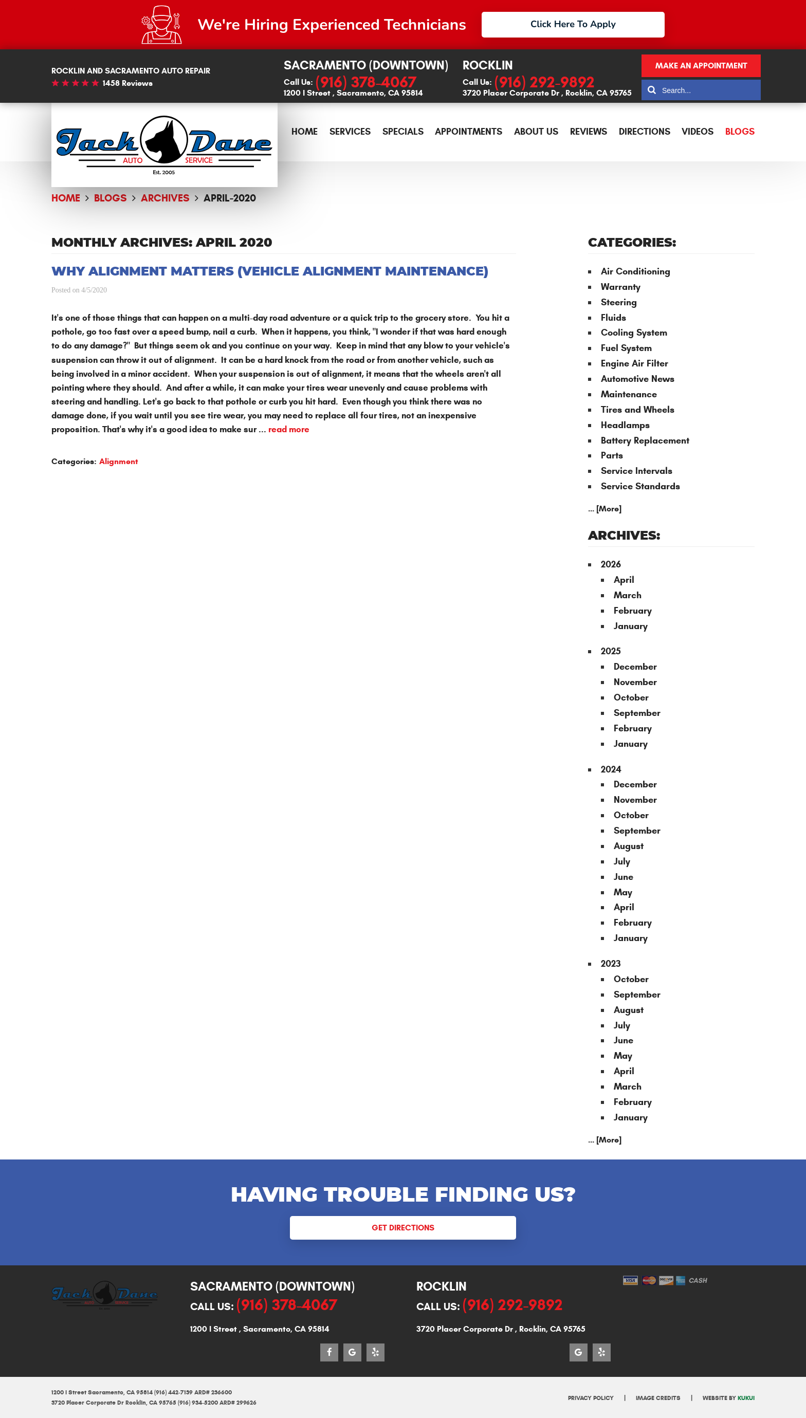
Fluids (613, 317)
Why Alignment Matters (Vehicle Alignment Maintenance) (269, 272)
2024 (611, 769)
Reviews (588, 131)
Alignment (118, 461)
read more (288, 429)
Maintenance (629, 394)
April (624, 579)
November (635, 682)
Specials (403, 131)
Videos (697, 131)
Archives (165, 198)
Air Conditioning (635, 271)
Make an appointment (701, 65)
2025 (611, 651)
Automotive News (637, 378)
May (623, 892)
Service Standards (640, 486)
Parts (612, 455)
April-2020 (230, 198)
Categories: (632, 243)
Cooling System (634, 332)
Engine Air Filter (634, 363)
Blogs (740, 131)
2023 (611, 963)
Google (352, 1352)
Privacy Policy (591, 1398)
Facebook (329, 1352)
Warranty (620, 286)
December (635, 666)
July (622, 861)
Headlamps (625, 425)
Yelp (375, 1352)
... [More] (604, 508)
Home (304, 131)
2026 (611, 564)
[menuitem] (304, 132)
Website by (729, 1398)
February (633, 610)
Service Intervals (636, 470)
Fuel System (626, 348)
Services (350, 131)
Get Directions (403, 1227)
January (631, 626)
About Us (536, 131)
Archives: (624, 536)
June (623, 876)
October (631, 697)
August (629, 846)
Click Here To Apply (573, 24)
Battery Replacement (645, 440)
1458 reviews (128, 83)
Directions (644, 131)
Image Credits (658, 1398)
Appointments (468, 131)
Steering (619, 302)
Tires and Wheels (637, 409)
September (637, 713)
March (628, 595)
